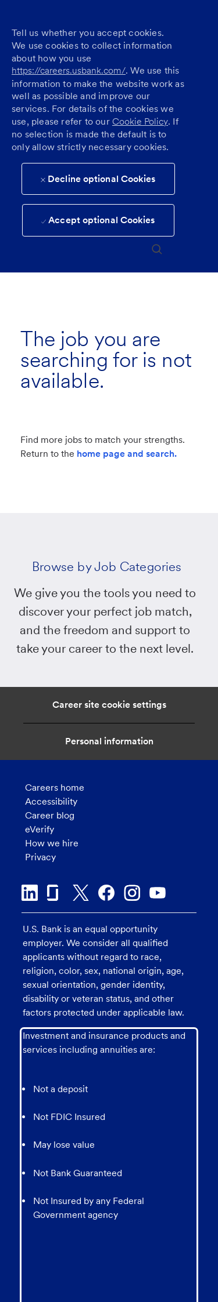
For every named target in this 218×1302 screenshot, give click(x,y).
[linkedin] (30, 893)
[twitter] (81, 893)
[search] (157, 248)
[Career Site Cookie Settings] (109, 705)
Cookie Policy (140, 121)
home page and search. (127, 453)
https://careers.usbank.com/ (69, 70)
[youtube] (157, 893)
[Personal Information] (109, 741)
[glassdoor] (55, 893)
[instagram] (132, 893)
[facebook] (106, 893)
